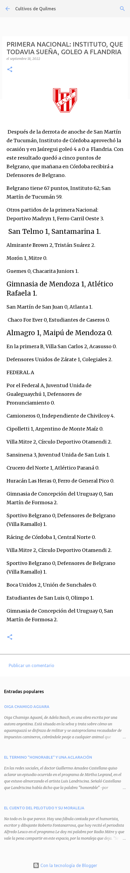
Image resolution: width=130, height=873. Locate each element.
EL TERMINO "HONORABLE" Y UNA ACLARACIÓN (48, 757)
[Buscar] (122, 8)
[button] (10, 69)
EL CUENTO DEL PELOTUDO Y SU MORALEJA (44, 808)
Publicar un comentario (31, 665)
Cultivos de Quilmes (35, 8)
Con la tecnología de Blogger (65, 865)
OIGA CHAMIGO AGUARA (26, 706)
